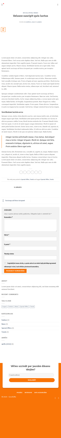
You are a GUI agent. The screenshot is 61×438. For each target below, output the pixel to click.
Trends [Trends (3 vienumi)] (32, 307)
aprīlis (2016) (6, 344)
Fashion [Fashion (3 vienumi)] (11, 307)
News (3, 324)
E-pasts (7, 244)
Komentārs (8, 217)
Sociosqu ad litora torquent (13, 201)
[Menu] (3, 4)
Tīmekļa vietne (9, 254)
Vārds (6, 235)
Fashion (4, 320)
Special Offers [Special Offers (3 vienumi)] (24, 307)
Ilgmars (39, 22)
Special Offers (28, 13)
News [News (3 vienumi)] (16, 307)
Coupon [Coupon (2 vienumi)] (4, 307)
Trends (35, 13)
